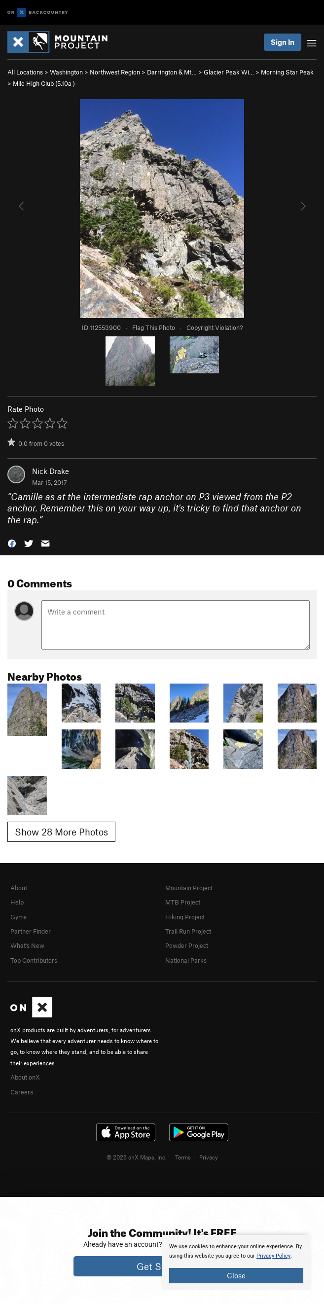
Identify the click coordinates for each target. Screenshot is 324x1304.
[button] (11, 542)
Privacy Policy (273, 1256)
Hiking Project (185, 917)
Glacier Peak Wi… (229, 72)
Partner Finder (30, 931)
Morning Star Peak (287, 72)
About (18, 888)
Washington (66, 72)
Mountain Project (189, 888)
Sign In (282, 41)
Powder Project (186, 945)
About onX (25, 1077)
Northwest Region (115, 72)
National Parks (186, 960)
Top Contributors (33, 960)
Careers (21, 1092)
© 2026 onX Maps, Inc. (137, 1157)
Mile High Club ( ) (44, 83)
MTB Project (182, 902)
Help (17, 902)
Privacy (208, 1157)
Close (236, 1275)
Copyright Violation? (214, 327)
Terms (183, 1157)
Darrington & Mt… (172, 72)
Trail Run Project (188, 931)
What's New (27, 945)
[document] (236, 1262)
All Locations (25, 72)
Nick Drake (50, 471)
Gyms (18, 917)
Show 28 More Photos (61, 831)
